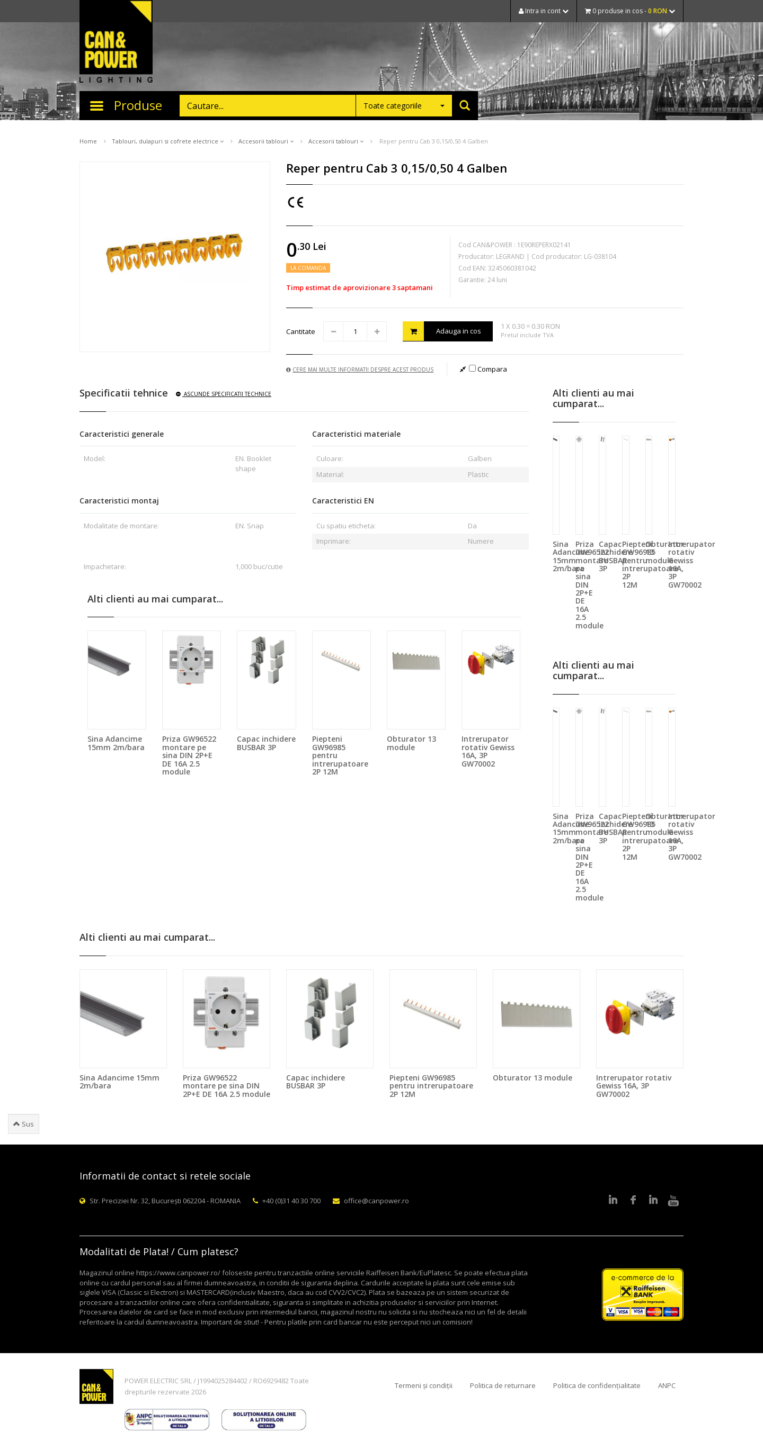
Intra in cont (544, 10)
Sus (23, 1124)
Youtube (673, 1200)
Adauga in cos (442, 331)
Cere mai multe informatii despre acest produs (359, 369)
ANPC (667, 1385)
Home (88, 141)
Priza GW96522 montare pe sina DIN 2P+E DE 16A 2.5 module (189, 755)
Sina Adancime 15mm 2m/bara (116, 743)
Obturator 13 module (411, 743)
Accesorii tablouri (266, 141)
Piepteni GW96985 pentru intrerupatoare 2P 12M (431, 1086)
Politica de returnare (503, 1385)
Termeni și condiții (424, 1385)
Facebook (633, 1200)
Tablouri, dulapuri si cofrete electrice (168, 141)
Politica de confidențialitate (597, 1385)
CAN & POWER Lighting (116, 42)
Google (653, 1200)
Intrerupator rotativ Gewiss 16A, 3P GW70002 (488, 751)
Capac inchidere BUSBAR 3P (266, 743)
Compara (488, 369)
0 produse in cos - (630, 10)
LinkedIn (613, 1200)
